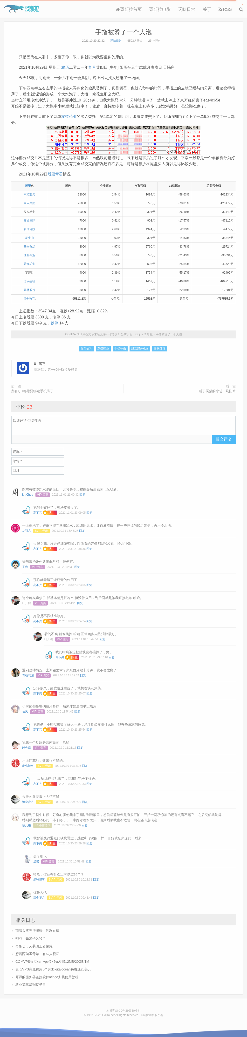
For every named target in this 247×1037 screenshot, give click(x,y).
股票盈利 (86, 348)
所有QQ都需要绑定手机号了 (32, 391)
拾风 (25, 711)
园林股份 (29, 290)
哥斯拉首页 (129, 9)
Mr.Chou (27, 494)
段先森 (26, 747)
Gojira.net (108, 1015)
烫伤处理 (159, 348)
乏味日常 (186, 9)
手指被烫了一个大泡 (123, 32)
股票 (28, 186)
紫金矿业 (29, 264)
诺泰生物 (29, 281)
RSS (225, 9)
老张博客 (28, 766)
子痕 (25, 567)
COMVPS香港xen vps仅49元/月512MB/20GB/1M (52, 961)
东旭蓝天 (29, 194)
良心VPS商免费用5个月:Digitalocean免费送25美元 (53, 969)
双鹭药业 (69, 116)
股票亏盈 (55, 174)
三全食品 (29, 246)
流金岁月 (28, 802)
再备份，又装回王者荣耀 (34, 946)
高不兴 (37, 512)
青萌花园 (28, 675)
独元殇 (26, 825)
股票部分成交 (140, 348)
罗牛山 (29, 238)
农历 (65, 67)
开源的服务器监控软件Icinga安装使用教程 (46, 977)
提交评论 (223, 439)
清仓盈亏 (29, 298)
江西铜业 (29, 255)
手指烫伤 (120, 348)
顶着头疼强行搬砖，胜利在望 (37, 931)
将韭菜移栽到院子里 (30, 985)
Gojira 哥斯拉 (21, 9)
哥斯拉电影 (160, 9)
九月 (92, 67)
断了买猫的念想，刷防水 (217, 391)
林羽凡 (26, 530)
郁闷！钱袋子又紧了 (30, 938)
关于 (207, 9)
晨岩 (36, 861)
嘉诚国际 (29, 220)
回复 (82, 494)
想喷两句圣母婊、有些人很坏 (37, 954)
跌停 (54, 323)
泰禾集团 (29, 203)
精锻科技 (29, 229)
